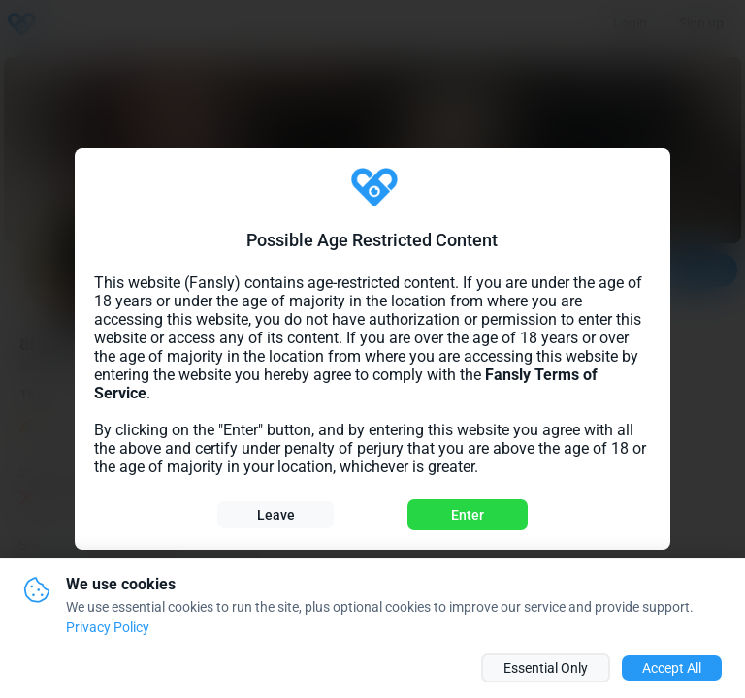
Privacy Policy (107, 627)
